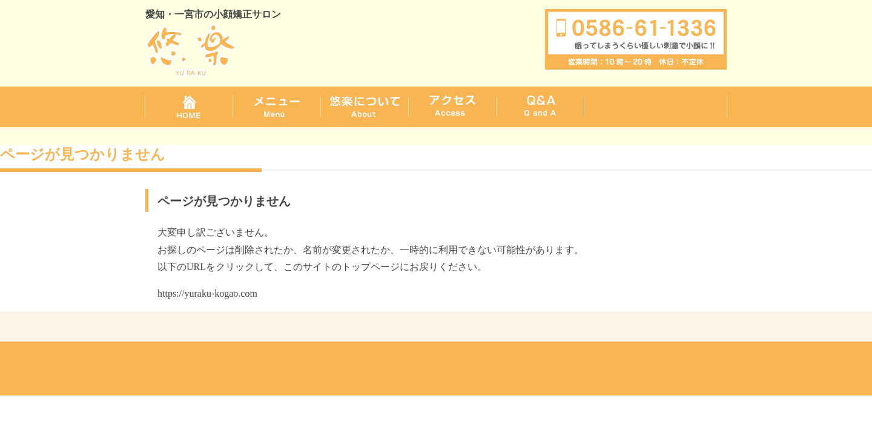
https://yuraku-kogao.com (207, 293)
